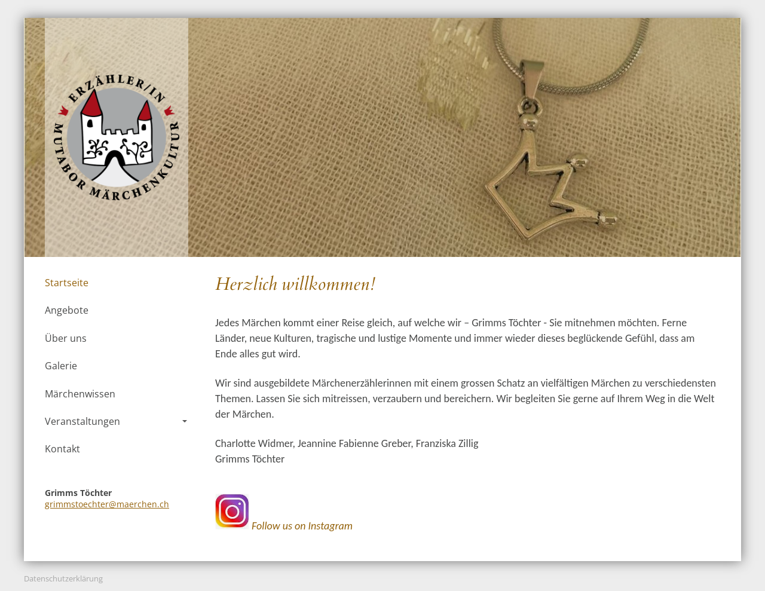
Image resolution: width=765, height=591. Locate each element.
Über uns (66, 338)
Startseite (66, 282)
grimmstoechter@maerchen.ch (107, 504)
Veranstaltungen (116, 421)
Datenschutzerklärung (63, 578)
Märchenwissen (80, 393)
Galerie (61, 365)
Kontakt (62, 448)
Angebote (66, 310)
